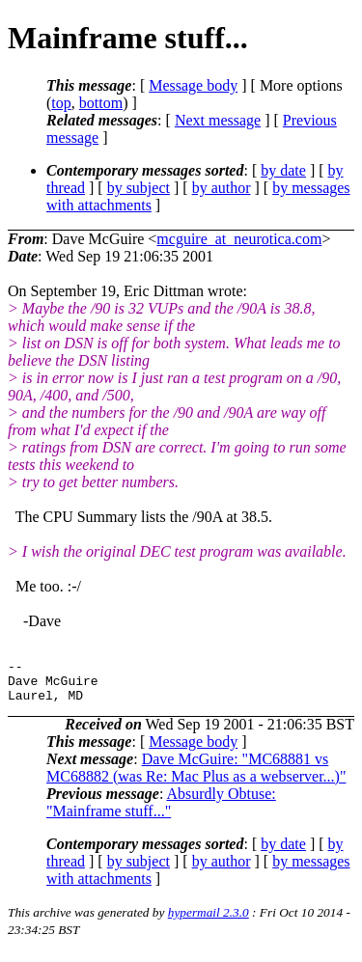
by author (221, 187)
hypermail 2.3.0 (208, 921)
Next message (218, 120)
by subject (138, 187)
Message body (193, 85)
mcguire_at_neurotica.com (238, 239)
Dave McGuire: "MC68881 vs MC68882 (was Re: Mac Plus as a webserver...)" (196, 776)
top (60, 103)
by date (283, 170)
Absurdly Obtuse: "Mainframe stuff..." (161, 811)
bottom (101, 103)
